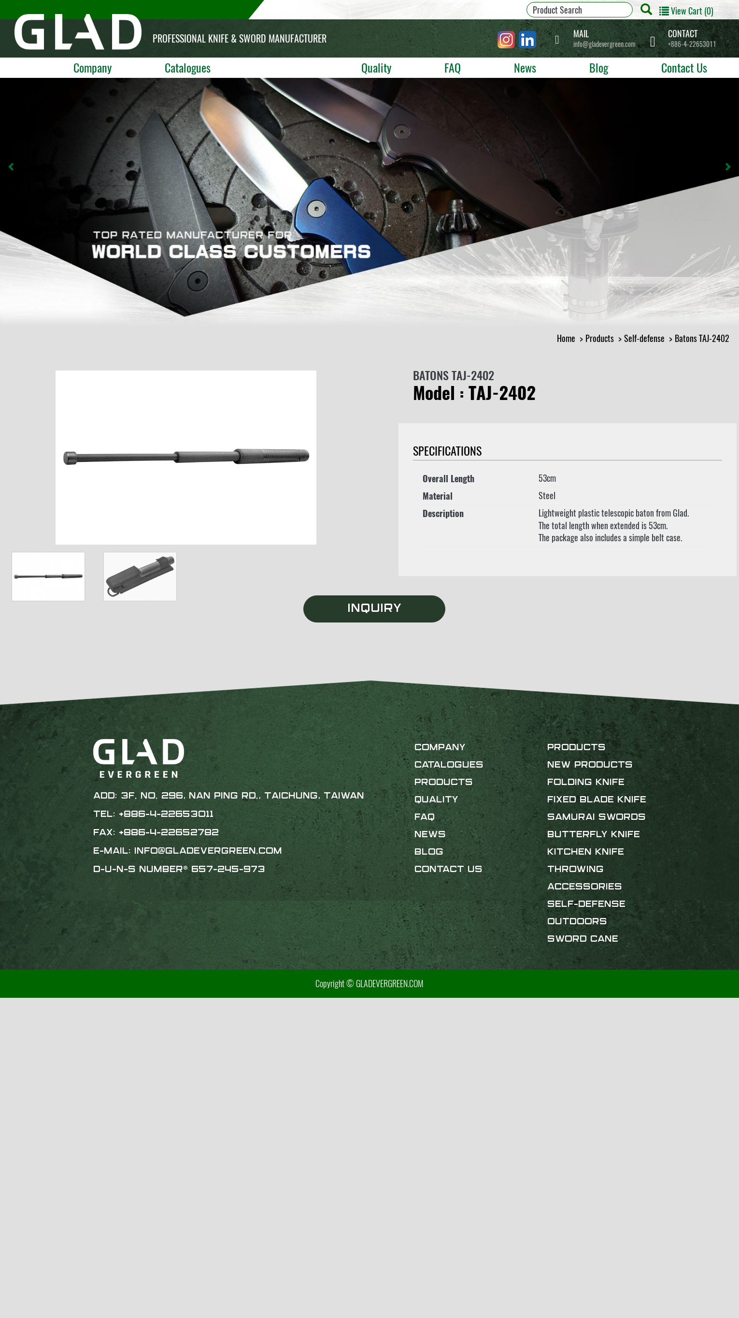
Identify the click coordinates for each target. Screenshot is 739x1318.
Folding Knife (586, 782)
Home (566, 338)
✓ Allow (13, 1028)
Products (282, 67)
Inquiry (374, 608)
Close (8, 1004)
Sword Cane (582, 939)
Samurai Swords (596, 817)
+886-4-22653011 (692, 38)
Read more (20, 1115)
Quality (376, 67)
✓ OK (263, 1311)
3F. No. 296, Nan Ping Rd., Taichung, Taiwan (242, 796)
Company (92, 67)
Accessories (584, 887)
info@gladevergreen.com (604, 38)
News (525, 67)
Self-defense (644, 338)
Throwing (575, 869)
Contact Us (684, 67)
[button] (11, 167)
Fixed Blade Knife (596, 800)
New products (590, 765)
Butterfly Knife (593, 834)
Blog (598, 67)
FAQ (452, 67)
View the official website (82, 1115)
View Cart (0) (686, 10)
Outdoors (577, 922)
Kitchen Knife (585, 852)
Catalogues (188, 67)
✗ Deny (12, 1041)
